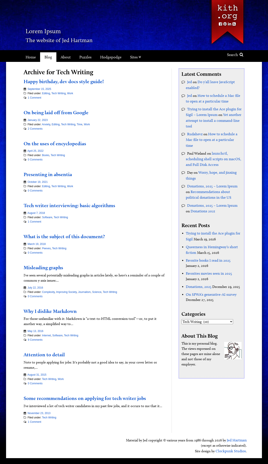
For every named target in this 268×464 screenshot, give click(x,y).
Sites (135, 57)
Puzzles (85, 57)
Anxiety (46, 124)
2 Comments (35, 128)
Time (79, 124)
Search (235, 54)
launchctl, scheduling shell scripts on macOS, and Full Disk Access (211, 147)
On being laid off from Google (62, 112)
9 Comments (35, 339)
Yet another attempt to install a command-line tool (212, 117)
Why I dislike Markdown (56, 310)
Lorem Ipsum (59, 29)
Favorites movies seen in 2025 (207, 255)
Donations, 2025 (198, 268)
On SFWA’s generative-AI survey (209, 275)
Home (31, 57)
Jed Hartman (237, 446)
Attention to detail (48, 354)
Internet (46, 335)
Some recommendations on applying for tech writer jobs (91, 401)
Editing (46, 93)
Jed (189, 81)
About (66, 57)
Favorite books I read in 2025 (207, 243)
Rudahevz (194, 130)
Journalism (84, 292)
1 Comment (34, 97)
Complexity (48, 292)
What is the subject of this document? (72, 236)
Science (96, 292)
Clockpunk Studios (232, 457)
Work (70, 93)
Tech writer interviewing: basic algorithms (79, 205)
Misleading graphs (48, 267)
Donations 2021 (197, 196)
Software (47, 217)
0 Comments (35, 159)
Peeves (46, 248)
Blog (48, 57)
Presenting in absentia (52, 174)
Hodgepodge (110, 57)
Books (45, 155)
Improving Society (66, 292)
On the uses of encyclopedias (61, 143)
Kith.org (227, 10)
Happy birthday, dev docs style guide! (72, 81)
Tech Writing (58, 93)
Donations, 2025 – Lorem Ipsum (211, 173)
